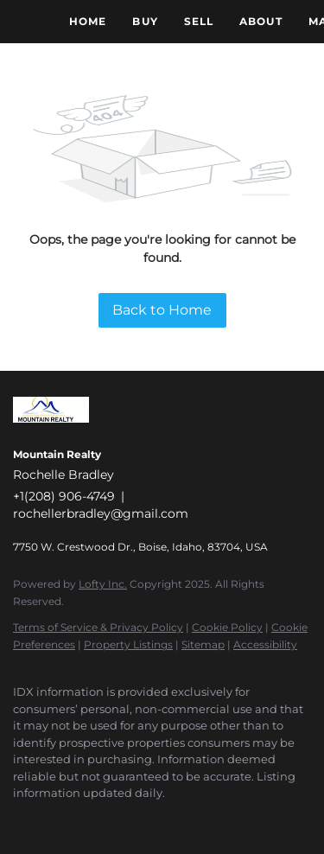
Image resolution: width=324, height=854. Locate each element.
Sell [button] (198, 21)
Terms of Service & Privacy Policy (98, 627)
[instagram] (125, 819)
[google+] (194, 819)
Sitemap (203, 644)
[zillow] (90, 819)
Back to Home (162, 310)
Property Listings (128, 644)
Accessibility (265, 644)
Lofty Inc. (103, 583)
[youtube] (159, 819)
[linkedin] (56, 819)
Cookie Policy (227, 627)
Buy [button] (144, 21)
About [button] (261, 21)
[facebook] (21, 819)
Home (87, 21)
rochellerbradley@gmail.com (100, 513)
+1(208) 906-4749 (64, 496)
